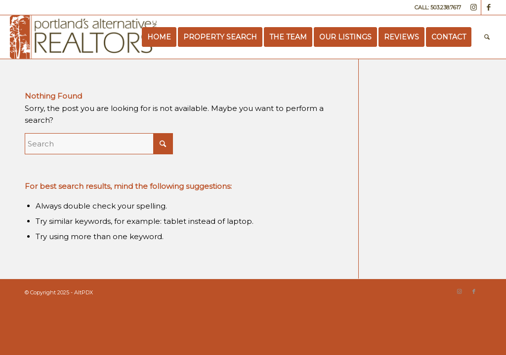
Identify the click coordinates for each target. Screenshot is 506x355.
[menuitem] (159, 37)
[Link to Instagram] (473, 7)
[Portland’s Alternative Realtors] (83, 37)
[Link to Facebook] (488, 7)
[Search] (487, 37)
